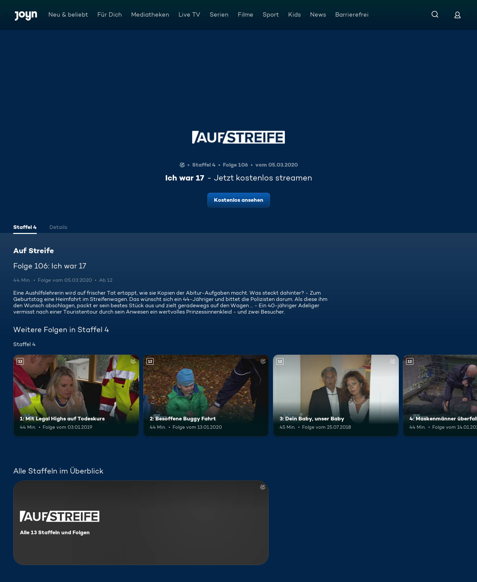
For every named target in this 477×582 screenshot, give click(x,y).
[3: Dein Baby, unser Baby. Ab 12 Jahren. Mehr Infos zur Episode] (336, 396)
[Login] (457, 15)
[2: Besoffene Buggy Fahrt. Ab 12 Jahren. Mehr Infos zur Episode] (206, 396)
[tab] (25, 228)
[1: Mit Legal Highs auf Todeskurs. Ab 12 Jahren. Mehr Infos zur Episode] (76, 396)
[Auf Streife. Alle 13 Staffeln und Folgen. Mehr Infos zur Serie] (141, 522)
